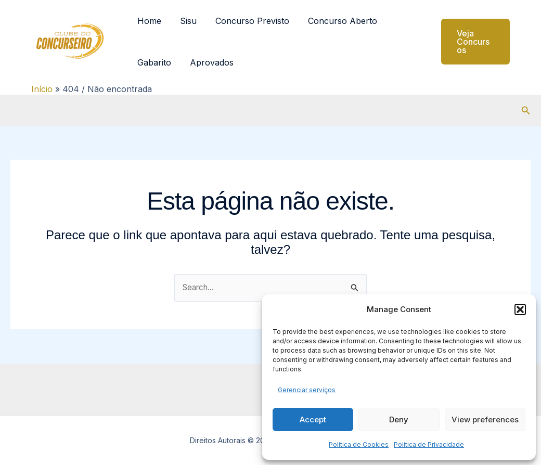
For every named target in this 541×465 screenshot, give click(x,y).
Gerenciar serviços (307, 390)
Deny (398, 419)
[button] (520, 309)
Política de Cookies (359, 444)
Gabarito (153, 62)
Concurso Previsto (247, 21)
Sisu (185, 21)
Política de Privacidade (429, 444)
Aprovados (208, 62)
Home (148, 21)
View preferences (485, 419)
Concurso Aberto (335, 21)
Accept (313, 419)
